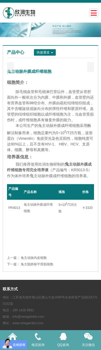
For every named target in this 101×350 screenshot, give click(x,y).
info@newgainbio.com (28, 317)
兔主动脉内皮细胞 (34, 258)
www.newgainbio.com (27, 323)
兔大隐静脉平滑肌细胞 (37, 264)
